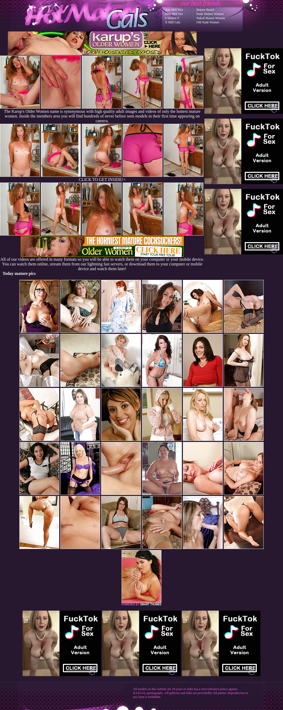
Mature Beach (205, 10)
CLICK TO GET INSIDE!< (102, 179)
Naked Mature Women (211, 18)
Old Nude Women (208, 22)
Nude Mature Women (210, 14)
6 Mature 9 (172, 18)
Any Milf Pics (174, 10)
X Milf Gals (172, 22)
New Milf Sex (174, 14)
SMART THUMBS (150, 604)
